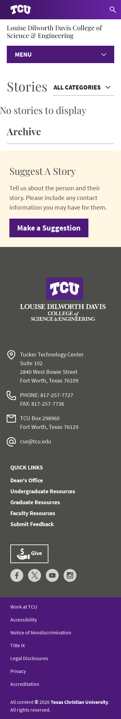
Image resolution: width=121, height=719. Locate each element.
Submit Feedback (32, 524)
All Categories (77, 87)
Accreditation (24, 684)
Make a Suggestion (49, 228)
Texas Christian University (79, 702)
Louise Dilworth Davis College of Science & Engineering (54, 31)
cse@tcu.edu (35, 441)
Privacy (18, 671)
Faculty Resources (32, 513)
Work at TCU (23, 606)
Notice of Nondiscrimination (40, 632)
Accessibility (23, 619)
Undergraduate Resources (42, 491)
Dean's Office (26, 480)
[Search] (113, 9)
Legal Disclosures (29, 658)
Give (29, 554)
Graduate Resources (35, 502)
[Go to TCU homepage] (20, 10)
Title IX (17, 645)
